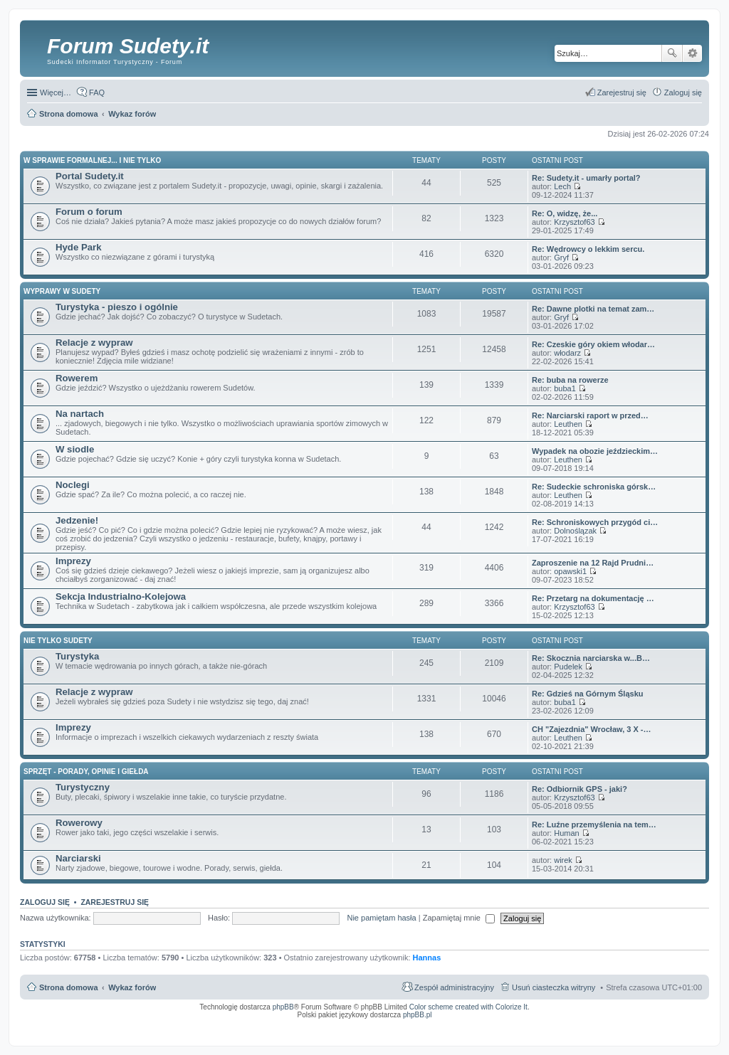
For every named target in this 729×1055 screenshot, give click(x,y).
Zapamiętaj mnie (459, 917)
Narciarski (78, 858)
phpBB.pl (417, 1015)
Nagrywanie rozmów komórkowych (636, 1029)
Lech (562, 186)
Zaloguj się (45, 902)
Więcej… (55, 92)
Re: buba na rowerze (570, 380)
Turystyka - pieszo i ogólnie (117, 307)
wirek (563, 860)
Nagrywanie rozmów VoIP (593, 1024)
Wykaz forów (132, 987)
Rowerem (77, 378)
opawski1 (570, 571)
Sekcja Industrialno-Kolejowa (121, 596)
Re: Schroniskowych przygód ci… (595, 522)
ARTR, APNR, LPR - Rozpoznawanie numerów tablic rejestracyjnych (376, 1024)
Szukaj (672, 53)
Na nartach (80, 413)
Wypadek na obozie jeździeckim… (595, 451)
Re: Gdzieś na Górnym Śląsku (588, 693)
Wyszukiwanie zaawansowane (692, 53)
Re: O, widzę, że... (564, 213)
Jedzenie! (77, 520)
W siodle (75, 449)
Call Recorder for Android (543, 1024)
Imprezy (73, 561)
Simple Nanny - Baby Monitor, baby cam (480, 1024)
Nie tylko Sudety (58, 641)
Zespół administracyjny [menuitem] (454, 987)
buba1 (565, 388)
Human (566, 833)
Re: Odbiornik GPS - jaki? (579, 789)
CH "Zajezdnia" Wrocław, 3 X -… (591, 729)
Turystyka (77, 656)
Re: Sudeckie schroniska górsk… (594, 486)
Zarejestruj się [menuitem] (621, 92)
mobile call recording (689, 1029)
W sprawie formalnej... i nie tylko (92, 160)
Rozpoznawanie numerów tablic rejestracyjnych (664, 1024)
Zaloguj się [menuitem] (683, 92)
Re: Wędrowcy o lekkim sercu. (588, 249)
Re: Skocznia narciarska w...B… (591, 658)
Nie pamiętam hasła (381, 917)
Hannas (427, 957)
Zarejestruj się (114, 902)
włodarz (567, 353)
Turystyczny (83, 787)
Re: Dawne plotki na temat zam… (593, 308)
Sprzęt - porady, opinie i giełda (86, 771)
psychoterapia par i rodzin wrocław (676, 1033)
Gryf (561, 257)
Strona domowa (68, 987)
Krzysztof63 (574, 222)
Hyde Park (79, 247)
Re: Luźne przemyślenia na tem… (594, 824)
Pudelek (568, 666)
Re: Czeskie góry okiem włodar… (593, 344)
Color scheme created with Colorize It (468, 1007)
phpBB (283, 1007)
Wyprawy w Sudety (61, 291)
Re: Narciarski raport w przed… (590, 415)
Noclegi (73, 484)
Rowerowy (79, 822)
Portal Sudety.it (90, 176)
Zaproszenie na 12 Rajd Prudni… (593, 562)
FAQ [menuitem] (97, 92)
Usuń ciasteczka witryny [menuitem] (553, 987)
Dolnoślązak (575, 530)
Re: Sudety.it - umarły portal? (586, 178)
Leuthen (568, 424)
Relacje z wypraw (94, 342)
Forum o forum (89, 211)
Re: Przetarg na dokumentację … (593, 598)
